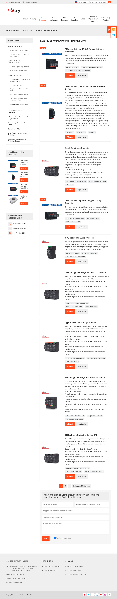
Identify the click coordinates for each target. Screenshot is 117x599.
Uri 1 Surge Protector (16, 85)
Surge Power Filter (14, 129)
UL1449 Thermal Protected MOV (19, 50)
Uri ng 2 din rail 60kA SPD (95, 416)
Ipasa (45, 538)
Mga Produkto (42, 19)
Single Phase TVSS (91, 306)
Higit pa (23, 168)
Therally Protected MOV (16, 46)
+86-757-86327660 (31, 2)
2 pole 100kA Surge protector (74, 306)
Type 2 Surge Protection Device (19, 94)
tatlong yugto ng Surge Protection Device (77, 468)
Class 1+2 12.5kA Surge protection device (78, 70)
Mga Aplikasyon (54, 19)
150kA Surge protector (72, 361)
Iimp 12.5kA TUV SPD (72, 67)
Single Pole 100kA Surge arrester (75, 256)
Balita (83, 19)
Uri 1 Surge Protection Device (97, 181)
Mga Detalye (82, 75)
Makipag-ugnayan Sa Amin (93, 19)
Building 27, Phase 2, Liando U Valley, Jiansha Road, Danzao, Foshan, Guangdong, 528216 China (24, 568)
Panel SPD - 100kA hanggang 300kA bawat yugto (24, 198)
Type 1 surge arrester (93, 218)
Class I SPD (69, 185)
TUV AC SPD (70, 132)
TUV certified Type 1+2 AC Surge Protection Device (24, 174)
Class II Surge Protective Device (75, 358)
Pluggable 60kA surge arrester (74, 419)
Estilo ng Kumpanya (50, 570)
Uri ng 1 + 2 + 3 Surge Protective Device (19, 89)
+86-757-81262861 (19, 233)
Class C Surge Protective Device (75, 416)
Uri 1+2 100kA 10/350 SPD (89, 253)
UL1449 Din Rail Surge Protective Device (80, 574)
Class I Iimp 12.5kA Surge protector (92, 67)
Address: (9, 566)
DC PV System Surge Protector (18, 70)
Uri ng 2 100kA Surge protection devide (77, 303)
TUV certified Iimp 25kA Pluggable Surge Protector (25, 186)
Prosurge (33, 19)
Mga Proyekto (64, 19)
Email (70, 75)
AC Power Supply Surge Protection (20, 66)
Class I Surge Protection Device (75, 218)
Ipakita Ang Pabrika (105, 19)
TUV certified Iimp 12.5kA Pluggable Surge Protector (25, 162)
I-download (75, 19)
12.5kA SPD (92, 132)
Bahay (25, 19)
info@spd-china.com (15, 2)
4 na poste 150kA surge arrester (96, 358)
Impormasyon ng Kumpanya (53, 566)
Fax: (7, 582)
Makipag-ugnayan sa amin (17, 561)
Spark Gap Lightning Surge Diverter (76, 181)
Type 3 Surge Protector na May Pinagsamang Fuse (18, 99)
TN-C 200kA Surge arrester (73, 471)
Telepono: (9, 578)
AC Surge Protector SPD (73, 222)
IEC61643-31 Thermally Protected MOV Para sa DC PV (19, 55)
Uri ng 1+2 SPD (81, 132)
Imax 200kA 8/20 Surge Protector (93, 471)
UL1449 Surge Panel (15, 75)
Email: (8, 574)
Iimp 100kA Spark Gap (72, 253)
